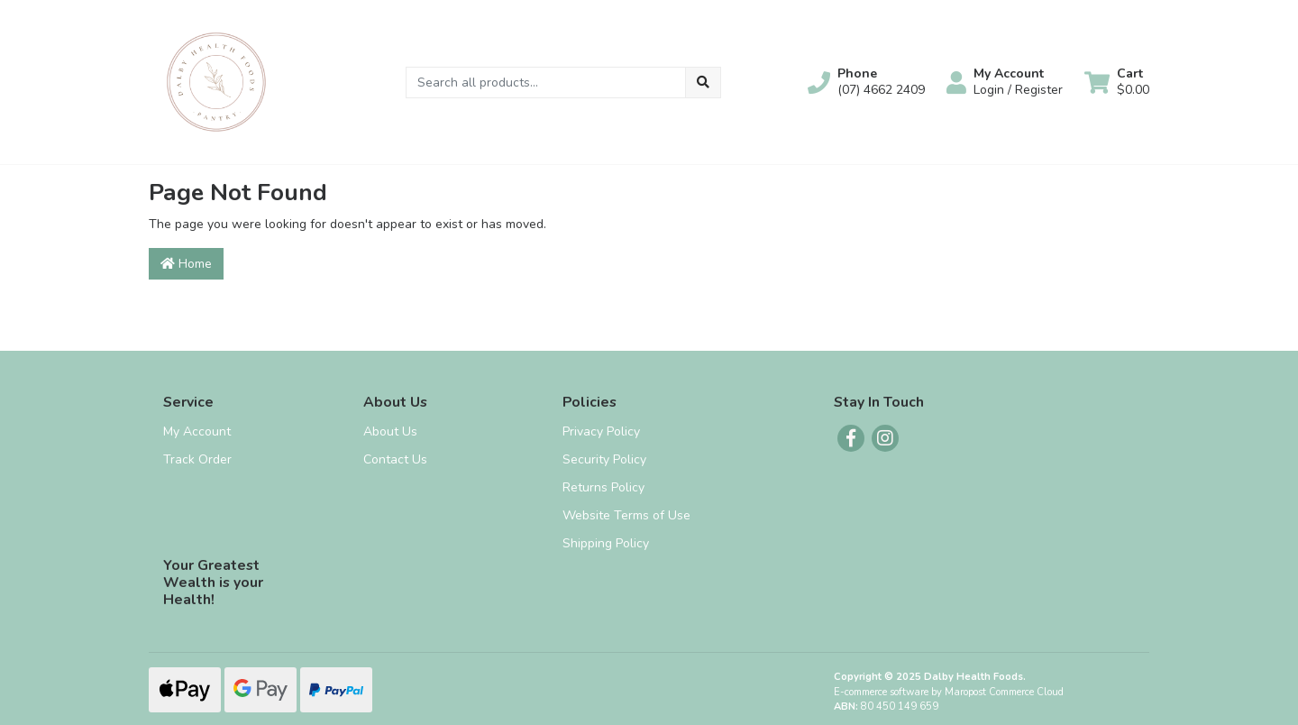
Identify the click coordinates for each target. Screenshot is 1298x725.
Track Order (197, 459)
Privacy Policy (601, 431)
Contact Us (395, 459)
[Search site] (703, 82)
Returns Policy (603, 487)
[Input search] (546, 82)
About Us (390, 431)
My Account (197, 431)
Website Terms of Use (626, 515)
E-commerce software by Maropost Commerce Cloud (949, 692)
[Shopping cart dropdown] (1116, 82)
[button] (866, 82)
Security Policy (604, 459)
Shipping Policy (605, 543)
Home (186, 263)
